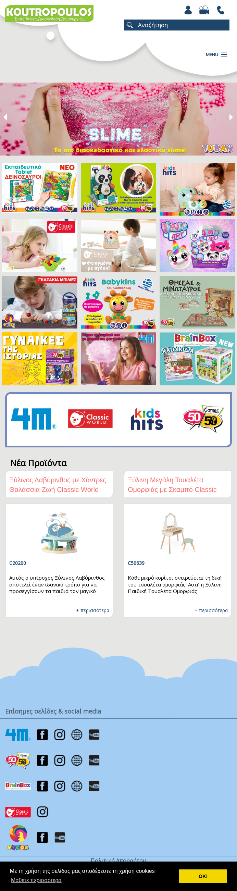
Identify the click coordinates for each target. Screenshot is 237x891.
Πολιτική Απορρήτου (118, 860)
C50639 (136, 563)
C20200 (17, 563)
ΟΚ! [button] (203, 876)
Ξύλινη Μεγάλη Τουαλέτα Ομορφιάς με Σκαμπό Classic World (172, 489)
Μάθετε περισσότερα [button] (36, 880)
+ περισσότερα (92, 610)
